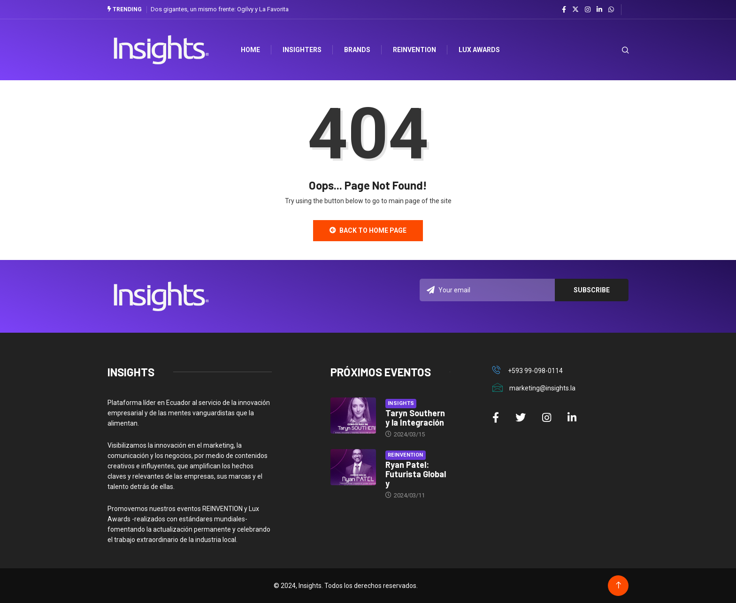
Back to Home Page (368, 230)
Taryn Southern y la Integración (415, 417)
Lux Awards (479, 49)
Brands (357, 49)
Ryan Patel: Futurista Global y (415, 474)
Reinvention (414, 49)
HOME (250, 49)
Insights (401, 403)
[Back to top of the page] (618, 585)
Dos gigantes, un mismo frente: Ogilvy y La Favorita (220, 9)
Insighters (302, 49)
